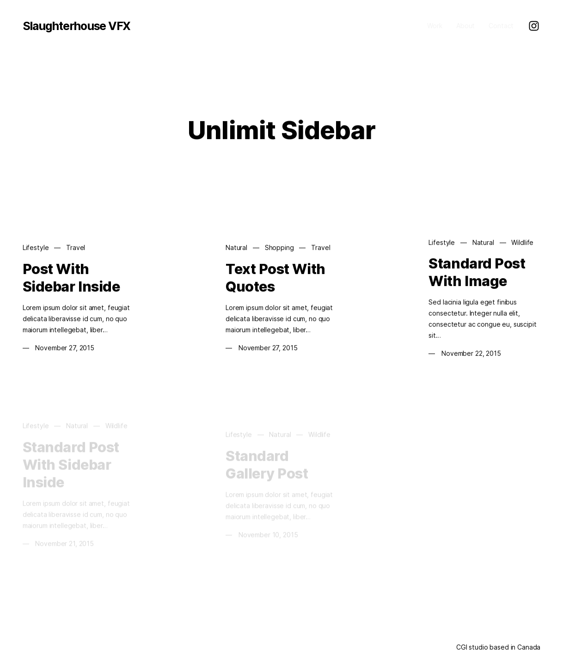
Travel (75, 248)
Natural (236, 248)
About (465, 26)
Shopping (279, 248)
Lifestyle (36, 248)
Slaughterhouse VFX (77, 26)
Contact (501, 26)
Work (434, 26)
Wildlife (522, 243)
